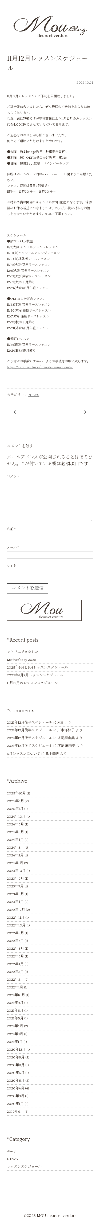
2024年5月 (15, 832)
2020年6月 (16, 1073)
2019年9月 (15, 1111)
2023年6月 (15, 894)
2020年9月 (16, 1057)
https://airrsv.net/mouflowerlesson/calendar (40, 367)
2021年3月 (15, 1034)
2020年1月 (15, 1104)
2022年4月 (15, 964)
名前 (11, 529)
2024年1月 (15, 863)
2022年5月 (15, 956)
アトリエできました (22, 652)
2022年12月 (16, 910)
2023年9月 (15, 878)
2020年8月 (16, 1065)
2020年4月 (15, 1088)
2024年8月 (15, 824)
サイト (11, 566)
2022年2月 (15, 979)
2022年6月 (15, 948)
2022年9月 (15, 933)
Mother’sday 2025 (21, 660)
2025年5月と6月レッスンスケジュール (37, 667)
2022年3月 (15, 972)
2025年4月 (15, 801)
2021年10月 (16, 995)
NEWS (33, 395)
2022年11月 (16, 917)
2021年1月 (15, 1042)
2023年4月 (15, 902)
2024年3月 (15, 847)
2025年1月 (15, 809)
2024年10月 (16, 816)
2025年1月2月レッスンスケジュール (35, 675)
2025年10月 (16, 793)
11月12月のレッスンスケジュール (32, 683)
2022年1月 (15, 987)
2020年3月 (15, 1096)
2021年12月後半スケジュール (29, 722)
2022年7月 (15, 941)
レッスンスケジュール (24, 1167)
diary (11, 1151)
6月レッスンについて (23, 754)
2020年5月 (16, 1080)
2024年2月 (15, 855)
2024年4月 (15, 840)
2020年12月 (16, 1049)
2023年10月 (16, 871)
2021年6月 (15, 1010)
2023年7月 (15, 886)
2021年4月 (15, 1026)
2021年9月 (15, 1003)
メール (13, 547)
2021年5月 (15, 1018)
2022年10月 (16, 925)
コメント (13, 476)
